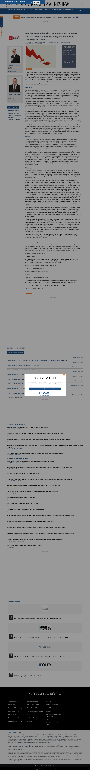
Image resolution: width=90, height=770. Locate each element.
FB (39, 392)
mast (44, 392)
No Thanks (36, 2)
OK (31, 2)
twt (42, 393)
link (46, 392)
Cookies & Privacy (44, 395)
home (48, 392)
